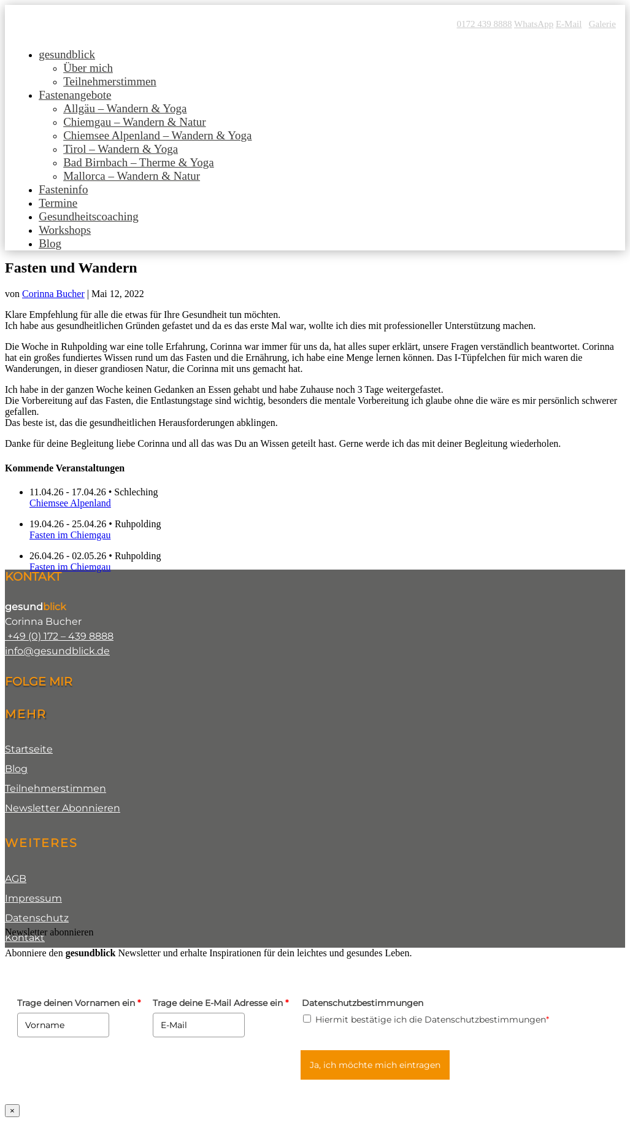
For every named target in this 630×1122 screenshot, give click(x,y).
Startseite (29, 749)
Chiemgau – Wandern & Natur (134, 121)
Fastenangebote (75, 94)
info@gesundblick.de (57, 651)
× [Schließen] (12, 1110)
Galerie (602, 24)
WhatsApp (533, 24)
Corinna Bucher (53, 293)
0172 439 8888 (484, 24)
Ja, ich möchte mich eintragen (375, 1064)
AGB (15, 878)
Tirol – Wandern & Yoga (120, 148)
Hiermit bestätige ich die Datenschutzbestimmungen (432, 1019)
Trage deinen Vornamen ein (78, 1002)
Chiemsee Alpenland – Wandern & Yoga (157, 135)
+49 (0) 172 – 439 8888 (59, 636)
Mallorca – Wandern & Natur (131, 175)
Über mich (88, 67)
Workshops (65, 229)
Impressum (33, 898)
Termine (58, 202)
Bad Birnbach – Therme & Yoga (138, 162)
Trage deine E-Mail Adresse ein (220, 1002)
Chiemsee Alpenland (70, 503)
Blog (50, 243)
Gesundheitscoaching (89, 216)
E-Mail (569, 24)
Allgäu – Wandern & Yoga (124, 108)
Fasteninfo (63, 189)
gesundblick (67, 54)
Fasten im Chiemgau (69, 535)
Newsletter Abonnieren (62, 808)
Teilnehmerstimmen (109, 81)
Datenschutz (37, 918)
